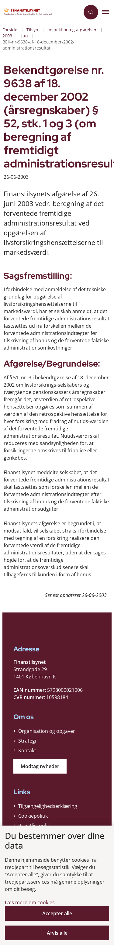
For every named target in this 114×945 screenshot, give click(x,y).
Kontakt (27, 750)
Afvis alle (57, 932)
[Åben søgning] (91, 12)
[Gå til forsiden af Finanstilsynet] (29, 12)
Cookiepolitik (33, 815)
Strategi (27, 740)
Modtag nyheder (40, 766)
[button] (108, 12)
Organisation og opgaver (46, 731)
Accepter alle (57, 913)
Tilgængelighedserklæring (47, 806)
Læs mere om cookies (30, 902)
